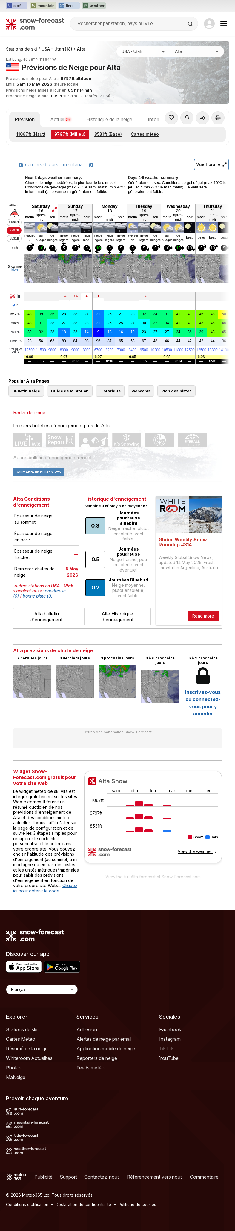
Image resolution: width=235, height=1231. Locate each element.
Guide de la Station (70, 391)
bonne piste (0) (38, 595)
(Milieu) (69, 134)
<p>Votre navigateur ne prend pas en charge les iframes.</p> (153, 820)
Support (68, 1177)
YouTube (169, 1058)
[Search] (191, 24)
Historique (110, 391)
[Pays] (143, 51)
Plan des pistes (176, 391)
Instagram (170, 1039)
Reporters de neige (96, 1058)
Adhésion (86, 1029)
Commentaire (204, 1177)
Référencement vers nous (155, 1177)
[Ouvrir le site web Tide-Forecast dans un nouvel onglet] (69, 6)
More (14, 269)
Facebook (170, 1029)
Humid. (15, 341)
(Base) (108, 134)
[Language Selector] (42, 989)
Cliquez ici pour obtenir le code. (45, 888)
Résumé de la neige (27, 1049)
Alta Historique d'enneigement (117, 617)
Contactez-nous (102, 1177)
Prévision (25, 119)
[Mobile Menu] (223, 23)
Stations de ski (21, 48)
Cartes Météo (20, 1039)
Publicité (43, 1177)
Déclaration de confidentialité (83, 1204)
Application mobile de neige (105, 1049)
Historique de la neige (109, 119)
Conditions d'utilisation (27, 1204)
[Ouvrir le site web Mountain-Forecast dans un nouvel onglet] (43, 6)
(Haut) (30, 134)
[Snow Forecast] (35, 24)
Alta (81, 48)
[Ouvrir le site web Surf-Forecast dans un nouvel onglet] (16, 6)
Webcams (140, 391)
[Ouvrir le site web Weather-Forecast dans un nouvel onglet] (94, 6)
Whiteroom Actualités (29, 1058)
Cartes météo (145, 134)
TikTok (166, 1049)
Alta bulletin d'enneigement (46, 617)
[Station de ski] (197, 51)
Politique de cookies (137, 1204)
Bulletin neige (26, 391)
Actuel (60, 119)
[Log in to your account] (209, 23)
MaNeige (15, 1077)
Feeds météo (90, 1068)
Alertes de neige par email (103, 1039)
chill (15, 332)
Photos (14, 1068)
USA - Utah (57, 48)
